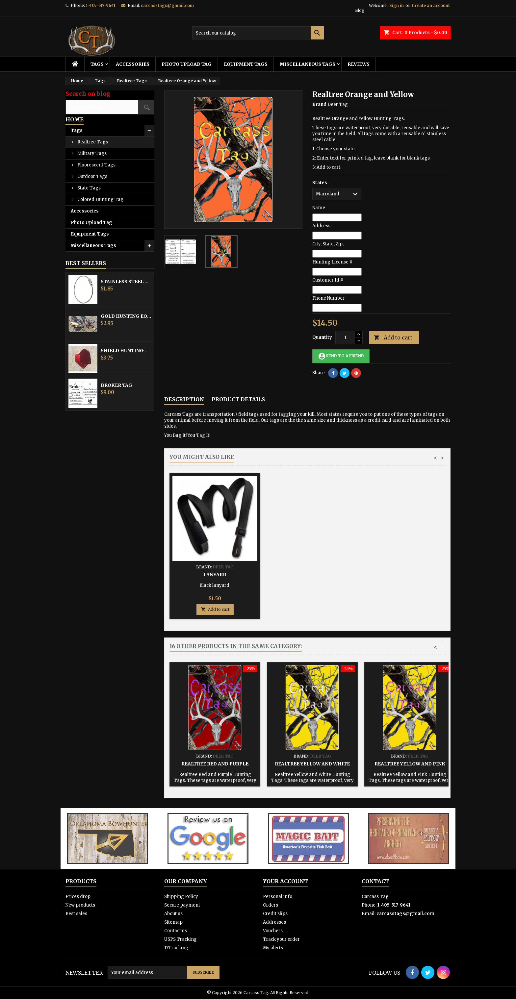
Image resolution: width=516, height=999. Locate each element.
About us (173, 913)
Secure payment (182, 905)
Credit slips (275, 913)
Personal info (277, 896)
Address (321, 226)
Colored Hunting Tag (100, 199)
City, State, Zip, (328, 244)
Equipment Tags (246, 64)
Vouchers (273, 931)
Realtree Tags (92, 142)
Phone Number (328, 298)
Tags (97, 64)
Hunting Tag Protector (312, 575)
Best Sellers (85, 263)
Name (318, 208)
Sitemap (173, 922)
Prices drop (77, 896)
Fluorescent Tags (96, 165)
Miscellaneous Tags (307, 64)
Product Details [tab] (238, 399)
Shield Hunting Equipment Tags (126, 350)
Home (74, 119)
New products (80, 905)
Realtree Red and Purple (214, 764)
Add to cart (393, 337)
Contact (375, 881)
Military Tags (92, 153)
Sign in (396, 5)
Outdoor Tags (92, 176)
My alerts (273, 948)
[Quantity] (345, 337)
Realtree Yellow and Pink (409, 764)
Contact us (175, 931)
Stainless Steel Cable (126, 281)
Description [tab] (184, 399)
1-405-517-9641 (100, 5)
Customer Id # (327, 280)
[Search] (258, 32)
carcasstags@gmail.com (167, 5)
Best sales (76, 913)
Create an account (431, 5)
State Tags (89, 188)
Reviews (359, 64)
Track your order (281, 939)
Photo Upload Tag (187, 64)
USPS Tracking (180, 939)
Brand (319, 104)
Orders (270, 905)
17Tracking (176, 948)
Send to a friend (341, 356)
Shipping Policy (181, 896)
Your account (285, 881)
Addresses (274, 922)
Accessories (132, 64)
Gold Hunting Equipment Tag (126, 316)
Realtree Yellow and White (312, 764)
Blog (359, 10)
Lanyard (409, 575)
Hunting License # (332, 262)
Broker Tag (116, 385)
